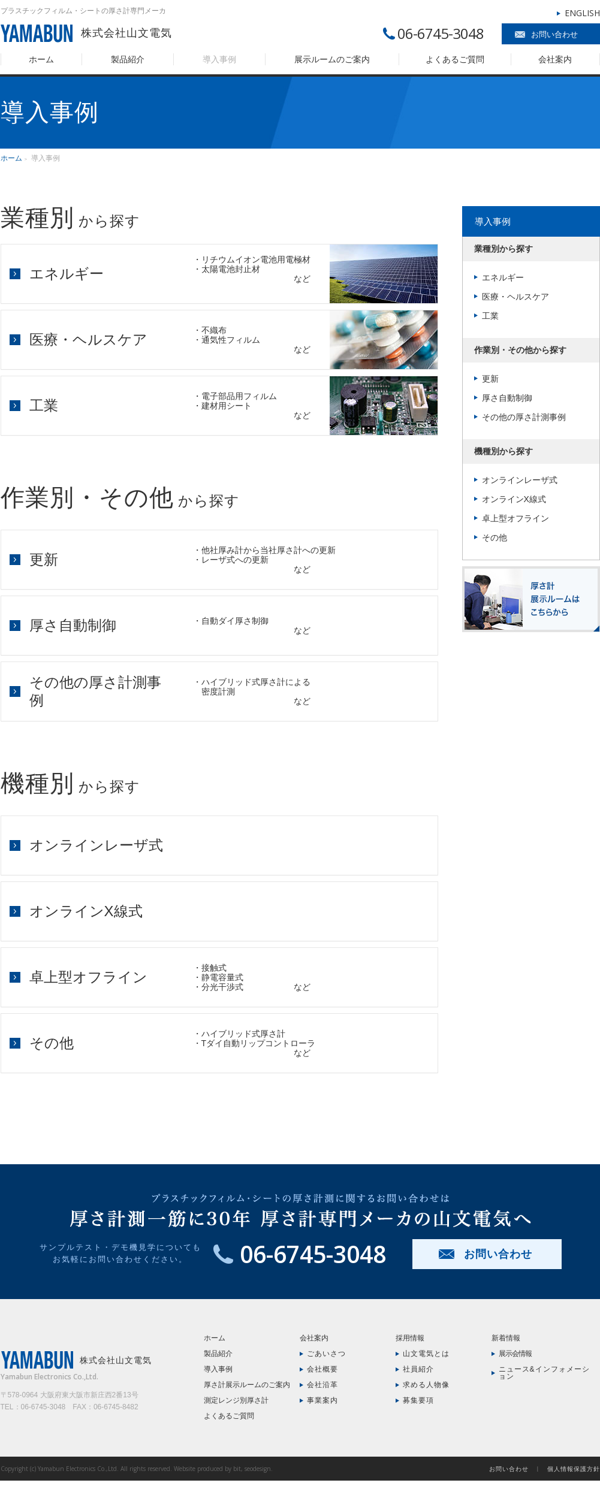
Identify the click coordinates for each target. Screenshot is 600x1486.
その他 (51, 1043)
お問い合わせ (554, 34)
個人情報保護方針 (573, 1468)
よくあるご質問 (455, 59)
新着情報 (506, 1338)
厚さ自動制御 (72, 625)
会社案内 (555, 59)
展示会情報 (515, 1353)
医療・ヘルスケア (88, 339)
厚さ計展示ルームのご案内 (247, 1385)
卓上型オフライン (88, 977)
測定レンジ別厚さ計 (236, 1400)
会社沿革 (322, 1385)
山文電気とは (426, 1353)
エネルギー (66, 273)
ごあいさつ (326, 1353)
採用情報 (410, 1338)
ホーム (41, 59)
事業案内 (322, 1400)
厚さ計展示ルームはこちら (531, 599)
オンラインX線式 (86, 911)
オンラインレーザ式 (96, 845)
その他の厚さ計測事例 (524, 417)
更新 (43, 559)
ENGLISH (582, 13)
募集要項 (418, 1400)
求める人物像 (426, 1385)
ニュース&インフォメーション (544, 1373)
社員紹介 (418, 1369)
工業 (43, 405)
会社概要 (322, 1369)
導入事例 (219, 59)
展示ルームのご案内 (332, 59)
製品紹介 (127, 59)
